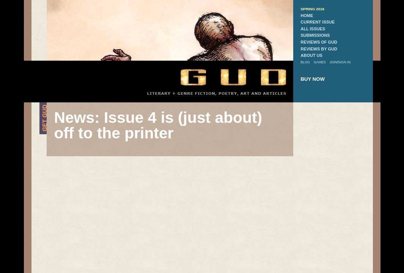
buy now (313, 79)
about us (311, 55)
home (307, 15)
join (333, 62)
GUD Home (226, 77)
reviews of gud (319, 42)
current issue (318, 22)
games (320, 62)
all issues (313, 29)
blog (305, 62)
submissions (315, 35)
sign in (344, 62)
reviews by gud (319, 49)
